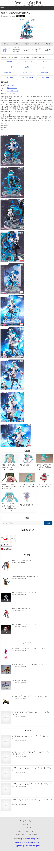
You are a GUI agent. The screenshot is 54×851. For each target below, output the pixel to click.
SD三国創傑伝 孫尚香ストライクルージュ (25, 576)
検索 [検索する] (48, 523)
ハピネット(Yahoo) (27, 77)
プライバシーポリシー (27, 821)
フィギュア (11, 85)
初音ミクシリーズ (12, 88)
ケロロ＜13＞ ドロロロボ (20, 680)
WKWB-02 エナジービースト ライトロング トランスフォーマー (32, 784)
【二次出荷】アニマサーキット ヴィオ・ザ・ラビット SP (30, 648)
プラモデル (27, 643)
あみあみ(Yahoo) (9, 77)
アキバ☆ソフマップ (27, 61)
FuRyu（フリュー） (12, 91)
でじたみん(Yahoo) (44, 77)
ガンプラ (27, 555)
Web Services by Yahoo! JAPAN (27, 842)
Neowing (44, 67)
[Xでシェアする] (21, 16)
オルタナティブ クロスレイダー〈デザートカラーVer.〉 (30, 696)
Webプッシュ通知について (27, 831)
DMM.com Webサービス (32, 839)
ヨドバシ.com (45, 72)
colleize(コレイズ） (9, 72)
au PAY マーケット (9, 67)
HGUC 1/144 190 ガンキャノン (22, 608)
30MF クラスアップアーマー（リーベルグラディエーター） (31, 664)
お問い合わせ (27, 824)
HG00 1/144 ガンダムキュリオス (22, 560)
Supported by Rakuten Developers (27, 846)
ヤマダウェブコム (27, 72)
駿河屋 (27, 67)
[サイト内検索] (23, 523)
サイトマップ (27, 828)
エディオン (44, 61)
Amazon (9, 61)
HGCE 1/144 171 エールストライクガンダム (26, 624)
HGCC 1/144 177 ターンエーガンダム (24, 592)
